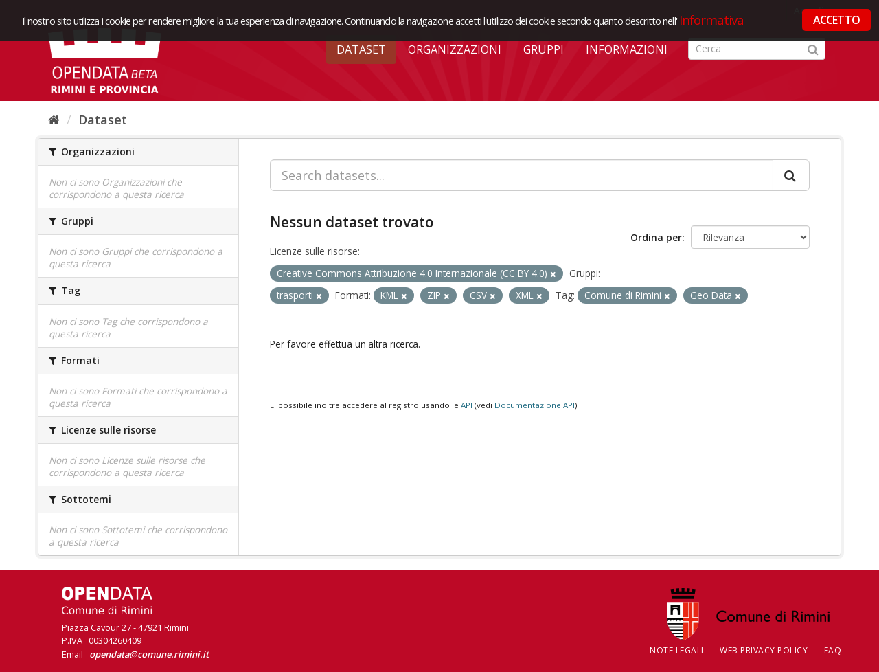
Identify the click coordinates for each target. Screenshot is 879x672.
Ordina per (656, 237)
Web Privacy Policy (764, 650)
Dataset (361, 49)
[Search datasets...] (521, 175)
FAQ (833, 650)
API (466, 405)
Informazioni (626, 49)
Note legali (677, 650)
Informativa (711, 19)
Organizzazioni (454, 49)
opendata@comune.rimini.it (149, 654)
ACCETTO (836, 19)
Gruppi (543, 49)
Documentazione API (534, 405)
